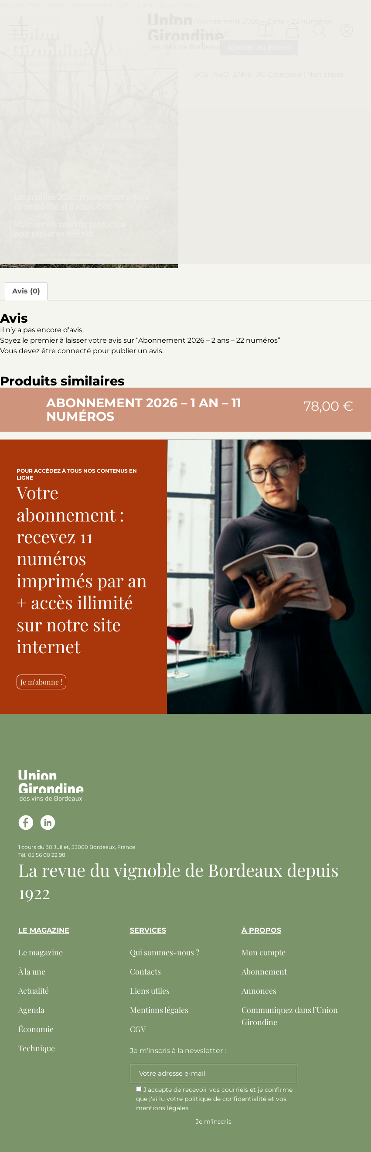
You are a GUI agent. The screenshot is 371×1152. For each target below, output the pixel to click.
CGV (138, 1029)
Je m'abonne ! (41, 681)
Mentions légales (159, 1010)
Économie (36, 1029)
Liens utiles (150, 990)
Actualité (33, 990)
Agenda (31, 1010)
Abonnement (264, 971)
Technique (36, 1048)
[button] (27, 405)
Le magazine (40, 952)
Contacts (145, 971)
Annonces (259, 990)
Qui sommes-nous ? (164, 952)
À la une (31, 971)
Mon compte (264, 952)
